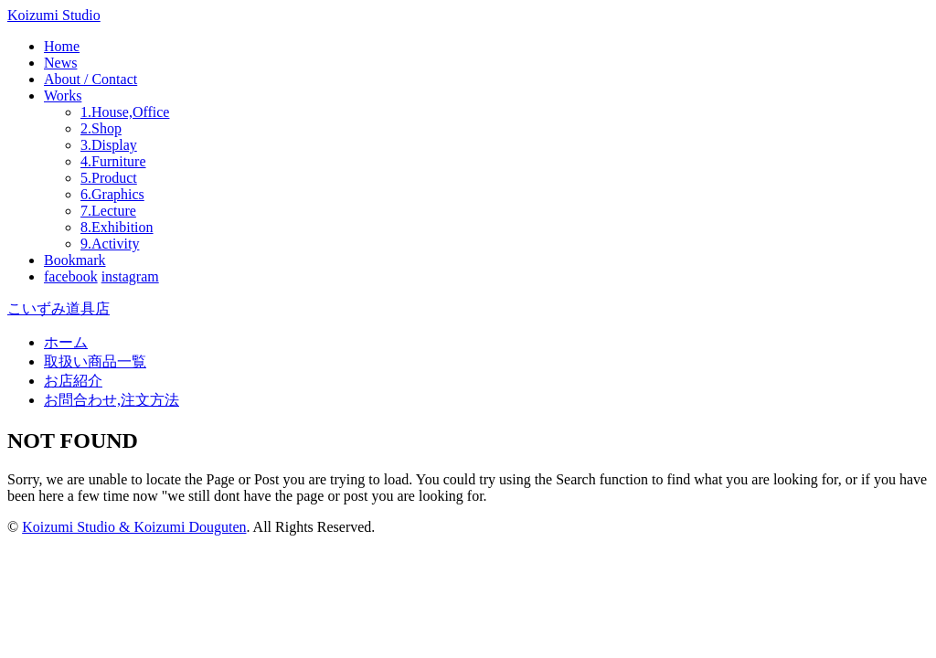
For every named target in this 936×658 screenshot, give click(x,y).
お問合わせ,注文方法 (111, 400)
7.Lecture (108, 210)
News (60, 62)
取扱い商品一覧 (95, 361)
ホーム (66, 342)
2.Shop (101, 128)
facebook (71, 276)
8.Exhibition (117, 227)
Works (62, 95)
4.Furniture (113, 161)
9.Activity (109, 243)
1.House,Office (124, 112)
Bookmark (75, 260)
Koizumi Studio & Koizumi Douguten (134, 527)
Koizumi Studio (54, 15)
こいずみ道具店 (58, 308)
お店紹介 (73, 380)
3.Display (108, 145)
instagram (130, 276)
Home (62, 46)
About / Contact (90, 79)
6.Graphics (112, 194)
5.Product (108, 178)
